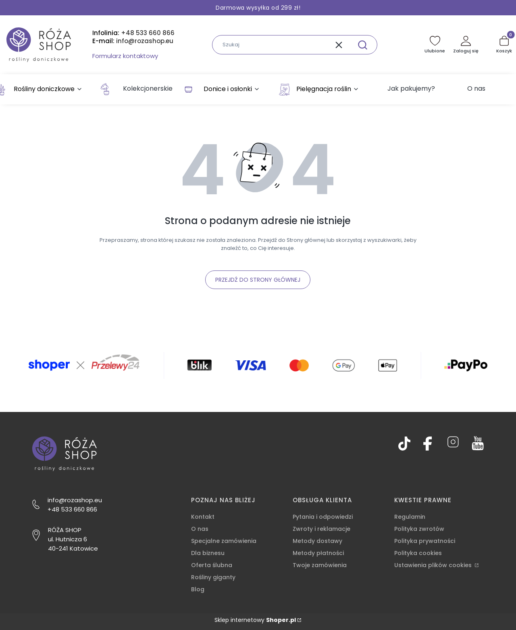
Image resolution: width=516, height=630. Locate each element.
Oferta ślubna (211, 565)
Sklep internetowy (255, 620)
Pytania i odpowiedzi (323, 517)
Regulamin (409, 517)
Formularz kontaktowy (125, 56)
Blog (197, 589)
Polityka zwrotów (419, 529)
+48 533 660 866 (72, 509)
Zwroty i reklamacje (321, 529)
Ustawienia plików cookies (433, 565)
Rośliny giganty (213, 577)
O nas (199, 529)
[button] (362, 44)
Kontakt (202, 517)
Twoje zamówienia (320, 565)
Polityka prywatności (424, 541)
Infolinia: (133, 33)
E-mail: (132, 41)
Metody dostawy (317, 541)
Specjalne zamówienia (223, 541)
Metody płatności (318, 553)
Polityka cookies (418, 553)
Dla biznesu (208, 553)
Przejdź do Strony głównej (257, 280)
